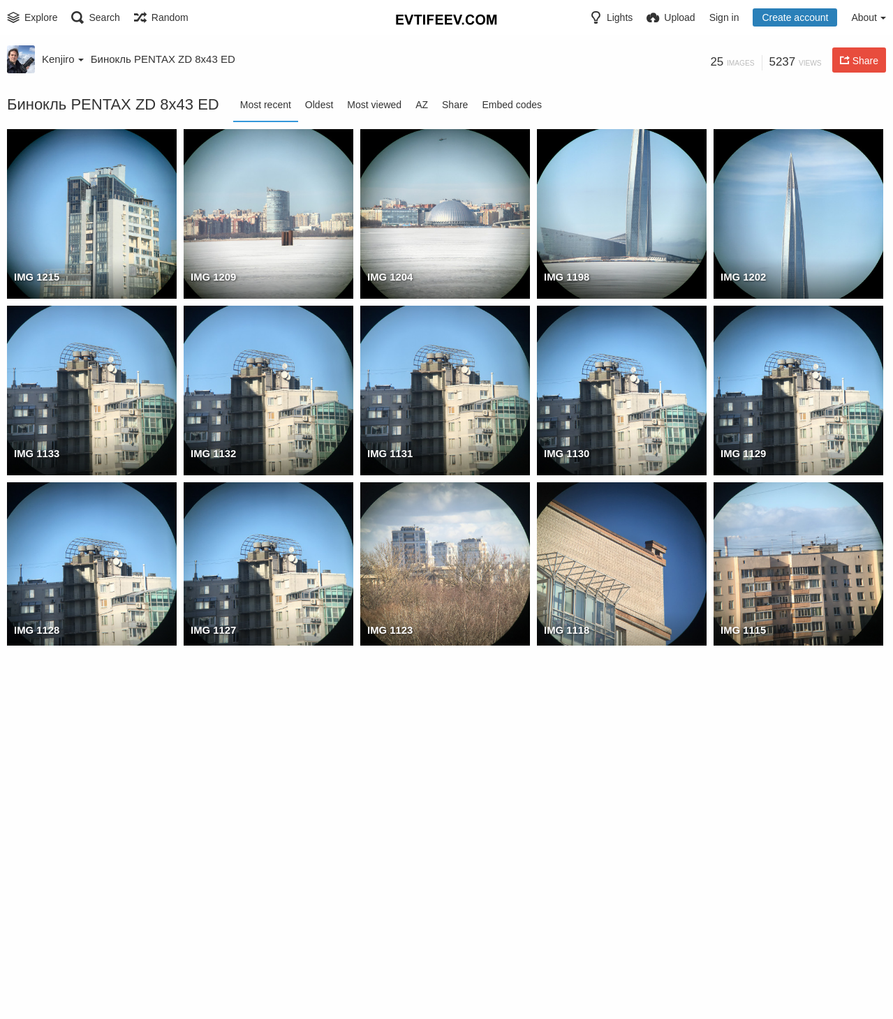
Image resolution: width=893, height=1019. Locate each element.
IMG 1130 (565, 453)
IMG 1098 (565, 983)
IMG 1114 (35, 806)
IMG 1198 (565, 277)
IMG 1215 (35, 277)
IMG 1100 (389, 983)
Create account (795, 17)
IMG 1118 (565, 630)
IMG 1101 (212, 983)
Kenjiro (63, 59)
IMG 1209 (212, 277)
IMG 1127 (212, 630)
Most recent (265, 104)
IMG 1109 (389, 806)
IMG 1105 (742, 806)
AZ (421, 104)
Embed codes (512, 104)
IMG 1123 (389, 630)
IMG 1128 (35, 630)
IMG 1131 (389, 453)
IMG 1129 (742, 453)
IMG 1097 (742, 983)
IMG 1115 (742, 630)
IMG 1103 (35, 983)
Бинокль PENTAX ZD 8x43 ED (163, 59)
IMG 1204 (389, 277)
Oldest (319, 104)
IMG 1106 (565, 806)
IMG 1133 (35, 453)
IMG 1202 (742, 277)
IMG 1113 (212, 806)
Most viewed (374, 104)
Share (455, 104)
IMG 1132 (212, 453)
